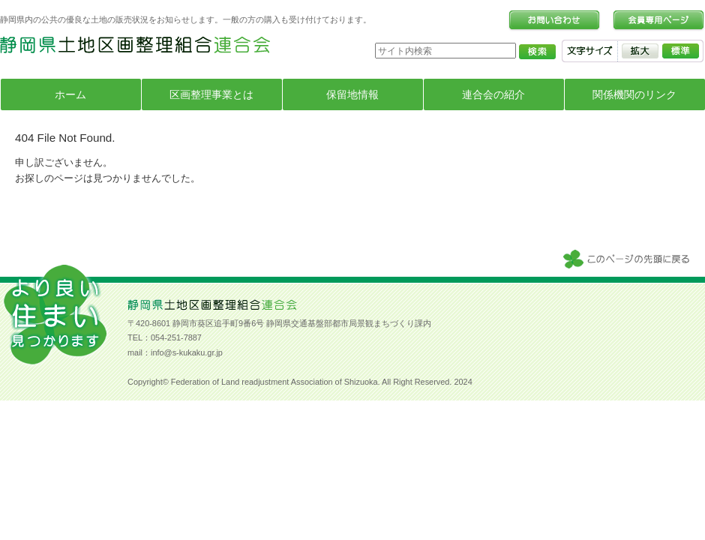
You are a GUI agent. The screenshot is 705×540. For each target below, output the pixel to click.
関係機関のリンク (634, 94)
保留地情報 (352, 94)
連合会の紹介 (493, 94)
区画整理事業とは (212, 94)
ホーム (70, 94)
